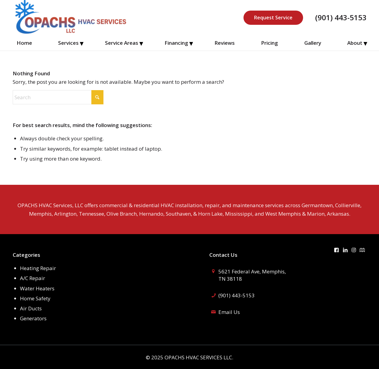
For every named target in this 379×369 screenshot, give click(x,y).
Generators (33, 318)
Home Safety (35, 298)
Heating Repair (38, 268)
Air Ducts (31, 308)
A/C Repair (32, 278)
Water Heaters (37, 288)
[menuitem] (24, 43)
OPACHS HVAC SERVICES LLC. (199, 357)
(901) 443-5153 (341, 17)
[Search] (58, 97)
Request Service (273, 17)
